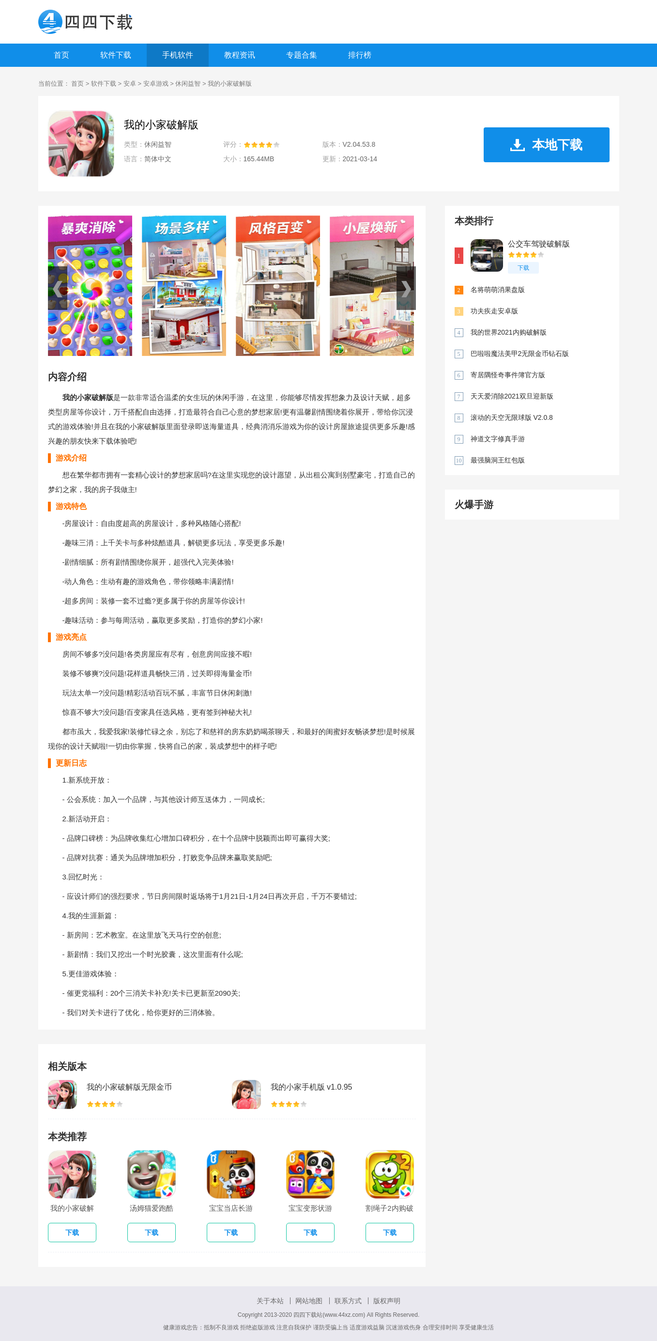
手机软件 (177, 55)
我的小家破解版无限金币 (129, 1087)
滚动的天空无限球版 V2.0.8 (512, 417)
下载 (523, 267)
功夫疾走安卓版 (494, 311)
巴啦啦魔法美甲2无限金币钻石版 (520, 353)
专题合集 (301, 55)
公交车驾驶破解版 (539, 244)
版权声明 (386, 1300)
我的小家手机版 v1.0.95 (311, 1087)
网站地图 (308, 1300)
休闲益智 (187, 83)
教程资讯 (239, 55)
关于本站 (270, 1300)
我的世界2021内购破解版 (509, 332)
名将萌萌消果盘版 (498, 289)
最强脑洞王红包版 (498, 460)
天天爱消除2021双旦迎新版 (512, 396)
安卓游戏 (155, 83)
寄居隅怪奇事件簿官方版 (508, 375)
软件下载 (115, 55)
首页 (61, 55)
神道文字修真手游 (498, 439)
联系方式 (348, 1300)
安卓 (129, 83)
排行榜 (359, 55)
